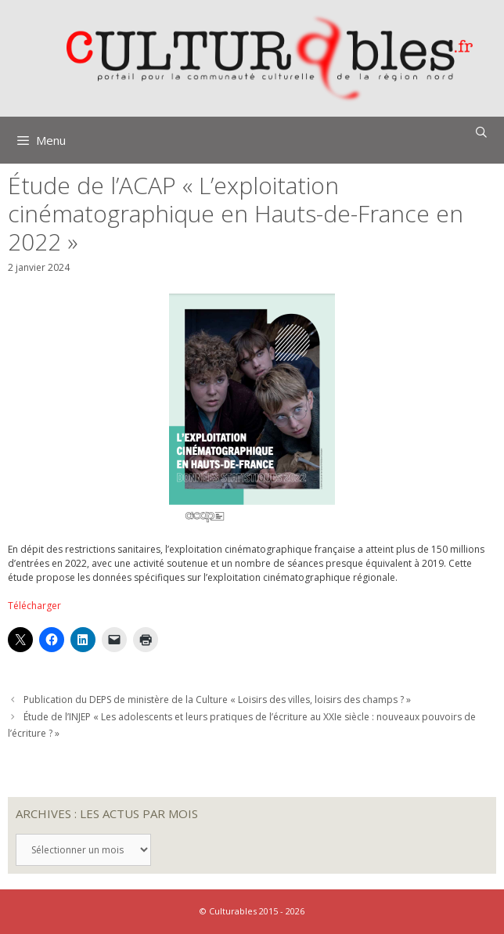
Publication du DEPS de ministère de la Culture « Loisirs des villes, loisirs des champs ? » (217, 699)
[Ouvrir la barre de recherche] (481, 132)
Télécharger (34, 605)
